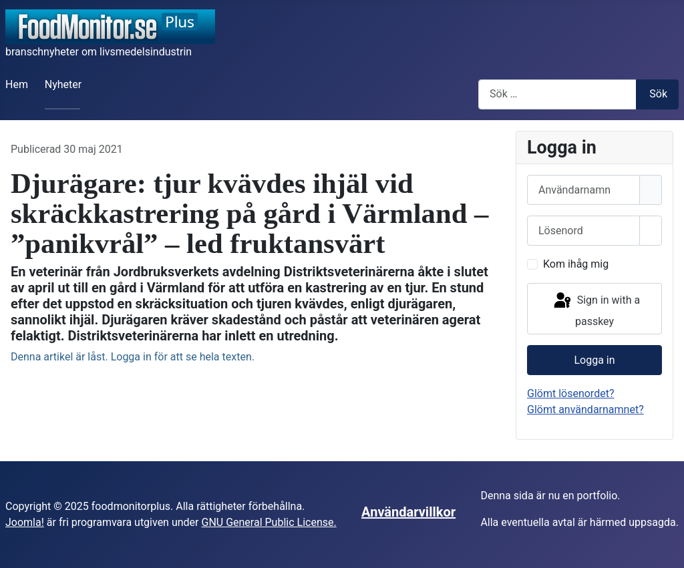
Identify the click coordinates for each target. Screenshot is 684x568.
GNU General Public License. (268, 522)
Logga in (594, 360)
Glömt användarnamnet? (585, 409)
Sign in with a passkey (596, 309)
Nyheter (63, 84)
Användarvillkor (408, 512)
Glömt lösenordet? (570, 393)
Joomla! (24, 522)
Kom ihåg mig (576, 264)
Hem (16, 84)
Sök (658, 93)
